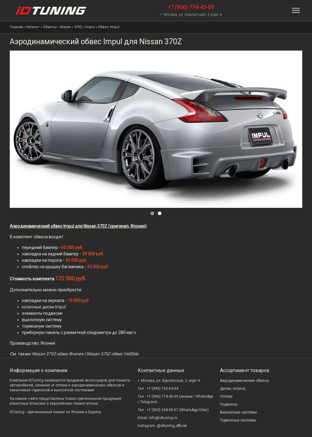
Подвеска (228, 404)
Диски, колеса (232, 388)
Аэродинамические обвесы (244, 380)
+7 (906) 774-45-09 (191, 7)
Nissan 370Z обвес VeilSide (112, 353)
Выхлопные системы (238, 412)
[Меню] (295, 10)
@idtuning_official (172, 426)
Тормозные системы (238, 420)
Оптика (226, 396)
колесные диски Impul (44, 306)
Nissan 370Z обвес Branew (58, 353)
